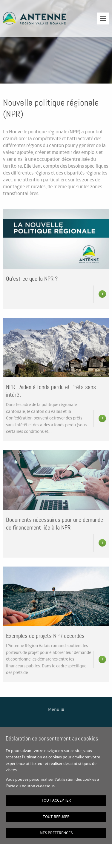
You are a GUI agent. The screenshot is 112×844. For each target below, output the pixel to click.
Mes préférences (56, 833)
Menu (53, 709)
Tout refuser (56, 817)
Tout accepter (56, 800)
